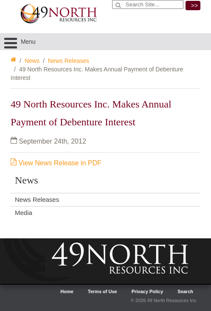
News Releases (68, 60)
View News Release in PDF (56, 163)
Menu (20, 41)
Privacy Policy (147, 291)
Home (66, 291)
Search (185, 291)
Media (23, 212)
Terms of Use (102, 291)
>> (194, 5)
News (32, 60)
